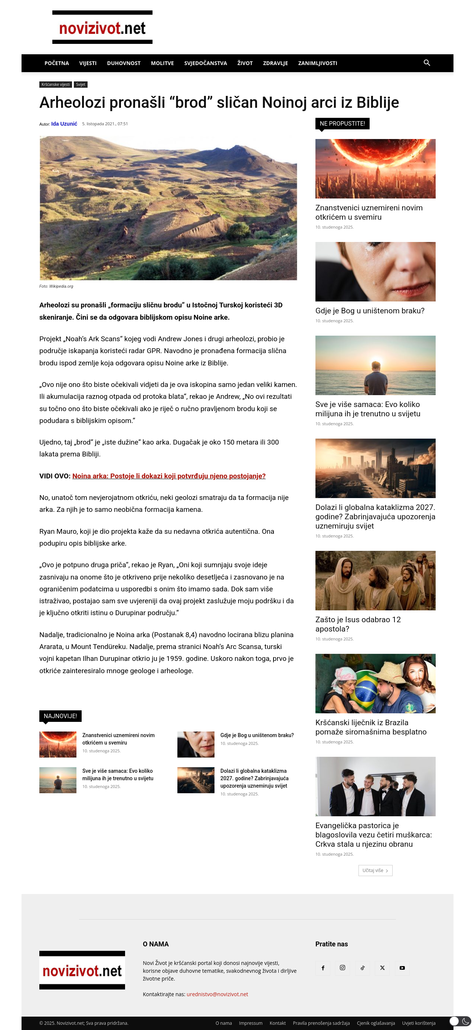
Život (245, 63)
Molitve (162, 63)
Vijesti (88, 63)
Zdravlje (275, 63)
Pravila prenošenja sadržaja (321, 1023)
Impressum (250, 1023)
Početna (57, 63)
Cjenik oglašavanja (376, 1023)
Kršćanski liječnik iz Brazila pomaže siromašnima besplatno (371, 727)
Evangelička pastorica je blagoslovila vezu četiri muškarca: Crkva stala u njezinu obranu (373, 835)
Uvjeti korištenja (419, 1023)
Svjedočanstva (205, 63)
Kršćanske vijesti (55, 84)
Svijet (81, 84)
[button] (427, 63)
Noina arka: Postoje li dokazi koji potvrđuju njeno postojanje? (169, 476)
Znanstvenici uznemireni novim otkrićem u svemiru (369, 212)
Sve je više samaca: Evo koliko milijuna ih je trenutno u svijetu (367, 409)
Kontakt (278, 1023)
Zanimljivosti (317, 63)
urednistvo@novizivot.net (217, 994)
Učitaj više (376, 870)
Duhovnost (124, 63)
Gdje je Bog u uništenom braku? (257, 735)
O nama (224, 1023)
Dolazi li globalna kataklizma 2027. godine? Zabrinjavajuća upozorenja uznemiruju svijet (254, 778)
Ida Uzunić (64, 123)
